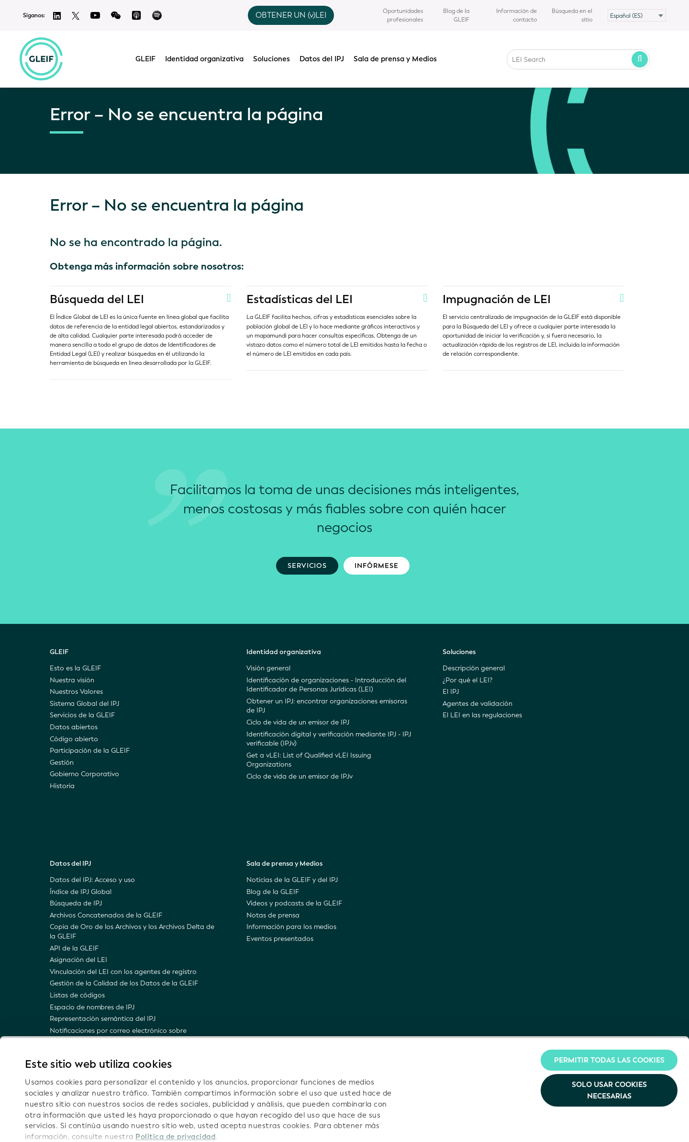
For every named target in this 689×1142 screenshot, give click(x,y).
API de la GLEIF (74, 948)
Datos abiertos (74, 727)
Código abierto (74, 739)
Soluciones (274, 58)
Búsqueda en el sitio (572, 15)
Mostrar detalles (54, 1123)
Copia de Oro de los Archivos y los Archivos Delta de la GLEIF (132, 931)
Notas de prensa (273, 915)
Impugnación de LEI (497, 299)
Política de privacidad (175, 1081)
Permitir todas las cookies (609, 1004)
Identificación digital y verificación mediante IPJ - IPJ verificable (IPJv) (328, 739)
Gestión (62, 762)
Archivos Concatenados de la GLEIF (106, 915)
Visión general (268, 668)
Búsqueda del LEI (97, 299)
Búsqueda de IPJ (76, 903)
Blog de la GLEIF (456, 15)
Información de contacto (516, 15)
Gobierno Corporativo (84, 774)
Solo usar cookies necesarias (609, 1035)
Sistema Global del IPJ (84, 703)
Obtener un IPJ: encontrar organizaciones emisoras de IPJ (326, 706)
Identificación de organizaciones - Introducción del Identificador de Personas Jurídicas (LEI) (326, 685)
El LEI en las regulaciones (482, 715)
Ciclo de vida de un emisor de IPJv (299, 776)
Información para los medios (291, 926)
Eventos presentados (279, 938)
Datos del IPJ (324, 58)
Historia (62, 786)
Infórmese (377, 565)
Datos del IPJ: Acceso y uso (92, 879)
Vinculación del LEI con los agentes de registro (123, 971)
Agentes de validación (477, 703)
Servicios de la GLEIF (82, 715)
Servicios (307, 565)
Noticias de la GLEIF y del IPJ (292, 879)
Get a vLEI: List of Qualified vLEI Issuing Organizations (308, 760)
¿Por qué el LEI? (467, 680)
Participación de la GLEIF (90, 750)
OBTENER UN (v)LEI (291, 15)
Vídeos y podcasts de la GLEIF (294, 903)
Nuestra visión (72, 680)
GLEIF (148, 58)
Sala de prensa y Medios (397, 58)
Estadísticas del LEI (299, 299)
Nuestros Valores (76, 691)
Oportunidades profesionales (403, 15)
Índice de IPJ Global (80, 891)
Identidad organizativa (206, 58)
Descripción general (474, 668)
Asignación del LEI (78, 959)
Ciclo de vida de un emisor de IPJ (297, 722)
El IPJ (451, 691)
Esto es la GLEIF (75, 668)
